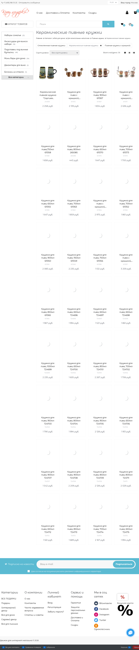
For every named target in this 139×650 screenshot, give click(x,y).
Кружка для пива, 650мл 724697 (99, 312)
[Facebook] (96, 609)
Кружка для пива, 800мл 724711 (126, 474)
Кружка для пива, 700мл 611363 (73, 203)
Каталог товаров (17, 24)
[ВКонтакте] (96, 603)
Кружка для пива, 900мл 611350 (47, 257)
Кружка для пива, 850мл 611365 (47, 312)
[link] (125, 53)
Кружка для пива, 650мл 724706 (125, 420)
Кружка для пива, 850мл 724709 (100, 474)
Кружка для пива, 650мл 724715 (125, 529)
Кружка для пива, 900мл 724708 (73, 474)
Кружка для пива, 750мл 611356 (99, 257)
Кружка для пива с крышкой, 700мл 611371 (126, 95)
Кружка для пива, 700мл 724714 (100, 529)
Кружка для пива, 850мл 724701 (100, 366)
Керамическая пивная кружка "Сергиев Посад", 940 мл (48, 95)
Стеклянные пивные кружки (51, 45)
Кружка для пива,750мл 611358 (47, 149)
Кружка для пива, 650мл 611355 (47, 203)
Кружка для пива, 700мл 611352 (126, 203)
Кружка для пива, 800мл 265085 (73, 149)
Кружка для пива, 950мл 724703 (47, 420)
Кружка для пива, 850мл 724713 (73, 529)
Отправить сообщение (29, 3)
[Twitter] (96, 620)
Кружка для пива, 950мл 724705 (99, 420)
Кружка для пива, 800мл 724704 (73, 420)
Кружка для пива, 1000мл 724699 (48, 366)
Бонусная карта (125, 603)
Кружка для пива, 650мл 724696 (73, 312)
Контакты (79, 13)
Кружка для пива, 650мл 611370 (99, 149)
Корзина (124, 647)
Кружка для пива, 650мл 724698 (125, 312)
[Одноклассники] (96, 626)
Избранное (50, 647)
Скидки (93, 13)
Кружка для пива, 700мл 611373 (126, 149)
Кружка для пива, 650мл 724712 (47, 529)
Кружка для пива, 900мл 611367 (100, 95)
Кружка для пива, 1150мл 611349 (73, 257)
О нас (40, 13)
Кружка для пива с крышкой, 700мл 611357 (126, 258)
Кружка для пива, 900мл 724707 (47, 474)
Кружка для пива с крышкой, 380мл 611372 (74, 95)
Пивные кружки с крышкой (117, 45)
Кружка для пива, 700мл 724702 (126, 366)
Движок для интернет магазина (16, 640)
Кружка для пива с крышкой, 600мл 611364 (100, 203)
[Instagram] (96, 615)
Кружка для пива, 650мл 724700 (73, 366)
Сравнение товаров (33, 647)
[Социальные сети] (130, 632)
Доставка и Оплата (58, 13)
